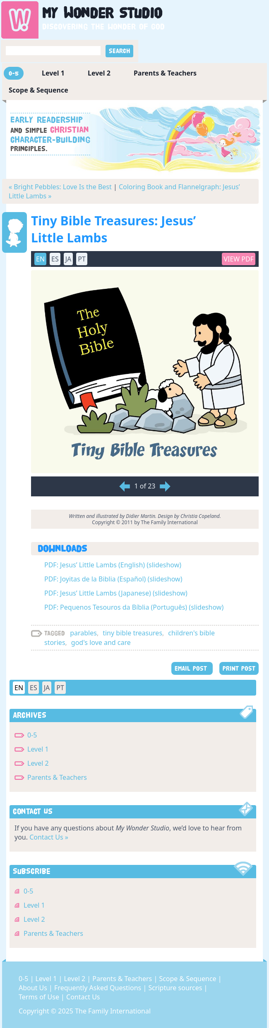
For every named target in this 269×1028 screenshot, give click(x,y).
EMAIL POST (192, 668)
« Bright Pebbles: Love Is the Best (60, 186)
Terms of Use (40, 996)
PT (82, 259)
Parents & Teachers (165, 73)
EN (40, 259)
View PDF (238, 259)
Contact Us (83, 996)
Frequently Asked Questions (98, 987)
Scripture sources (176, 987)
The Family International (113, 1011)
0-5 (14, 73)
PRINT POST (239, 668)
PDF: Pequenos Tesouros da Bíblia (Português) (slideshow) (133, 607)
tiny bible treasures (132, 632)
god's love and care (101, 642)
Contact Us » (48, 837)
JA (68, 259)
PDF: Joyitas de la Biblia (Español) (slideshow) (113, 579)
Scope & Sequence (38, 90)
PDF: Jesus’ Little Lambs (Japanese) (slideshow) (115, 593)
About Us (34, 987)
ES (55, 259)
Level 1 (53, 73)
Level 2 (99, 73)
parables (83, 632)
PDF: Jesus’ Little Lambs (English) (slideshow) (112, 564)
